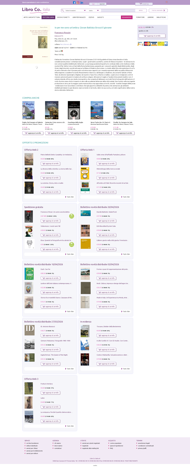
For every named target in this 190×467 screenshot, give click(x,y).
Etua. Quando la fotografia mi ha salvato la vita (57, 240)
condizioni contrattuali (146, 445)
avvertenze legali (144, 443)
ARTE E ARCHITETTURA (32, 17)
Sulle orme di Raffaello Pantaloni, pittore (111, 154)
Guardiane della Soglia (75, 122)
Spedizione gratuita (33, 207)
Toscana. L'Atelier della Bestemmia (109, 326)
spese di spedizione (116, 445)
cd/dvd (91, 17)
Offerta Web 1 (87, 150)
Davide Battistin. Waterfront (107, 212)
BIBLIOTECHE (161, 17)
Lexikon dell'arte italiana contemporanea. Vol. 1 (57, 283)
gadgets (100, 17)
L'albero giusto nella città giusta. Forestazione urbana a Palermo (119, 240)
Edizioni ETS (59, 36)
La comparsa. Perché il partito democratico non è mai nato (61, 412)
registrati (102, 4)
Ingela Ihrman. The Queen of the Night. (54, 355)
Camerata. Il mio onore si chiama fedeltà (59, 122)
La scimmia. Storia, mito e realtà (52, 183)
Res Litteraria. (65, 44)
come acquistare (115, 443)
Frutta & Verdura (47, 384)
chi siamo (57, 443)
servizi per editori (32, 453)
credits (95, 465)
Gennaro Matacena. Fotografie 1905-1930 (55, 341)
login (93, 4)
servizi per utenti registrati (91, 443)
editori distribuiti (32, 445)
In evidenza (85, 321)
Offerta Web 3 (31, 379)
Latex (43, 398)
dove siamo (58, 445)
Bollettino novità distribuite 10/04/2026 (43, 264)
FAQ (111, 448)
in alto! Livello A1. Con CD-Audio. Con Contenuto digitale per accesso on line (123, 341)
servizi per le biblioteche (34, 451)
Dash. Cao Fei (45, 269)
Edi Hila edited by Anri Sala (106, 226)
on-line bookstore (32, 443)
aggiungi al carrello (33, 133)
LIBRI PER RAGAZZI (79, 17)
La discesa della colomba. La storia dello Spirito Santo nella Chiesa (64, 169)
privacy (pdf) (142, 448)
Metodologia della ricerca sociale (108, 169)
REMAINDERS (126, 17)
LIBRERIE (151, 17)
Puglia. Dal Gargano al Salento (32, 122)
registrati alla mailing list (90, 448)
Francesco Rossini (63, 33)
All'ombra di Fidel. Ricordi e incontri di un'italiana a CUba (116, 183)
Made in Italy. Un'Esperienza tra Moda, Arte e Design (115, 297)
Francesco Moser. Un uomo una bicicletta (55, 212)
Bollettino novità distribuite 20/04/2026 (99, 207)
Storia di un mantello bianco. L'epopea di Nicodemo (59, 297)
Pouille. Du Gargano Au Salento (124, 122)
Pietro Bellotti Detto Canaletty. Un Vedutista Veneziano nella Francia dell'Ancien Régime (71, 154)
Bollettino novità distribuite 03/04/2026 (99, 264)
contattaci (58, 448)
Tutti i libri (70, 197)
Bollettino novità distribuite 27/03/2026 (43, 321)
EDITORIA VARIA (48, 17)
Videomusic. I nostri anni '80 (50, 226)
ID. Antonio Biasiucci (48, 326)
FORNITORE (140, 17)
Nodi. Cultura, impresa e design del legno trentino (114, 283)
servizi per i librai (31, 448)
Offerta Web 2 (31, 150)
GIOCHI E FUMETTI (63, 17)
